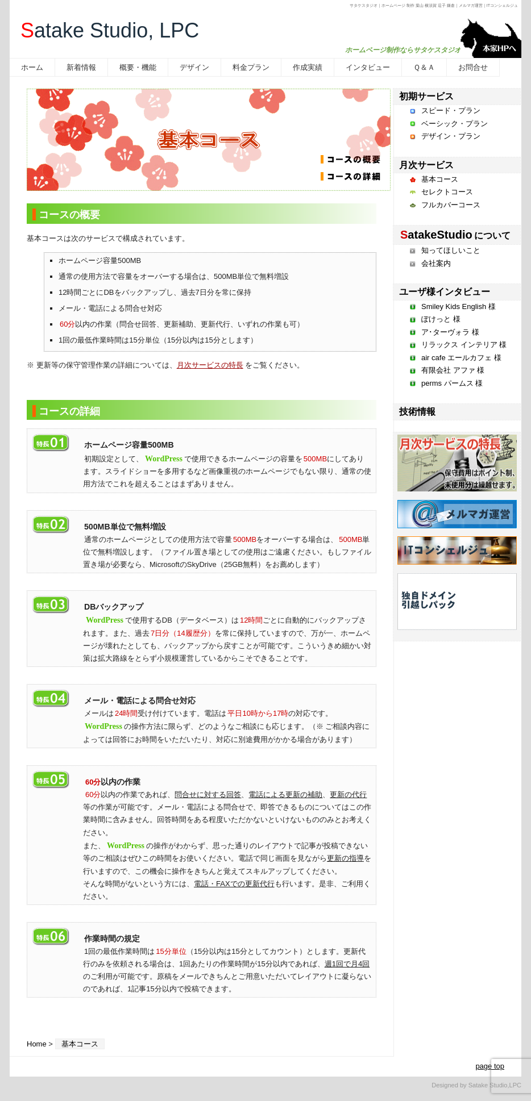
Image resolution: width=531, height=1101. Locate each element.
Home (37, 1044)
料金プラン (251, 67)
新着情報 (81, 67)
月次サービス (426, 165)
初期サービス (426, 96)
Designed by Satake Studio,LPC (476, 1085)
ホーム (32, 67)
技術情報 (417, 411)
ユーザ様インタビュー (444, 292)
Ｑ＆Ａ (424, 67)
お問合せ (473, 67)
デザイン (194, 67)
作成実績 (307, 67)
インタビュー (368, 67)
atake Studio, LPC (109, 30)
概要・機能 (137, 67)
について (455, 235)
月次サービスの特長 (210, 365)
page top (489, 1066)
